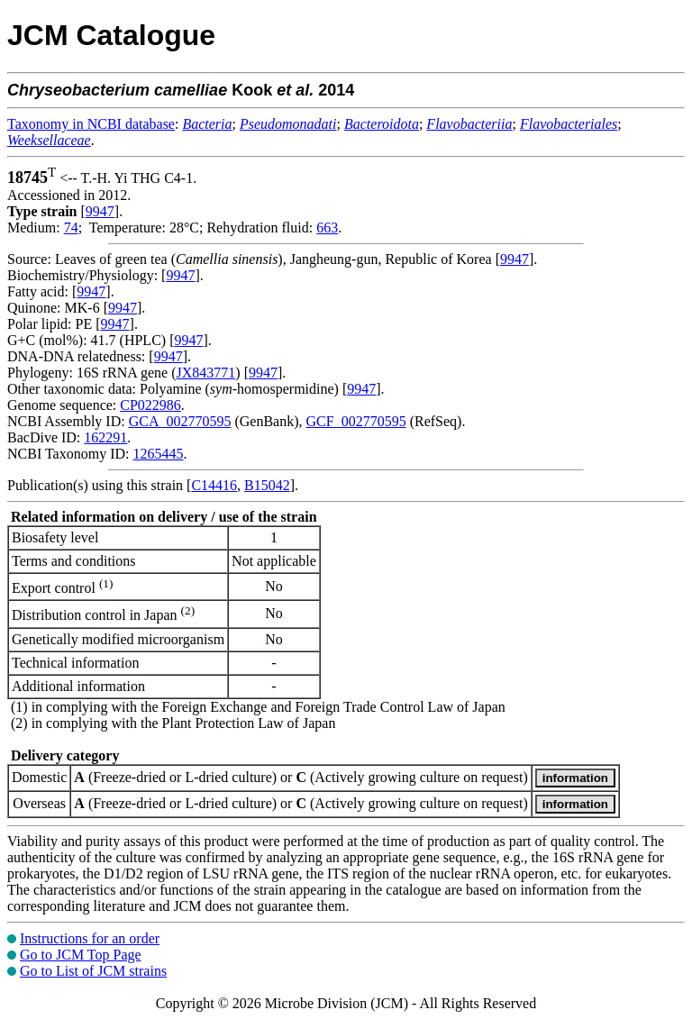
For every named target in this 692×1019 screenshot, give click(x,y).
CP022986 (150, 405)
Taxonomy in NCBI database (91, 124)
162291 (105, 437)
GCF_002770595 (356, 421)
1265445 (157, 453)
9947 (100, 211)
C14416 (214, 485)
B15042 (267, 485)
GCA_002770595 (180, 421)
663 (327, 227)
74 (71, 227)
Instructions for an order (89, 938)
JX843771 (206, 372)
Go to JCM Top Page (80, 954)
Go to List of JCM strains (93, 970)
